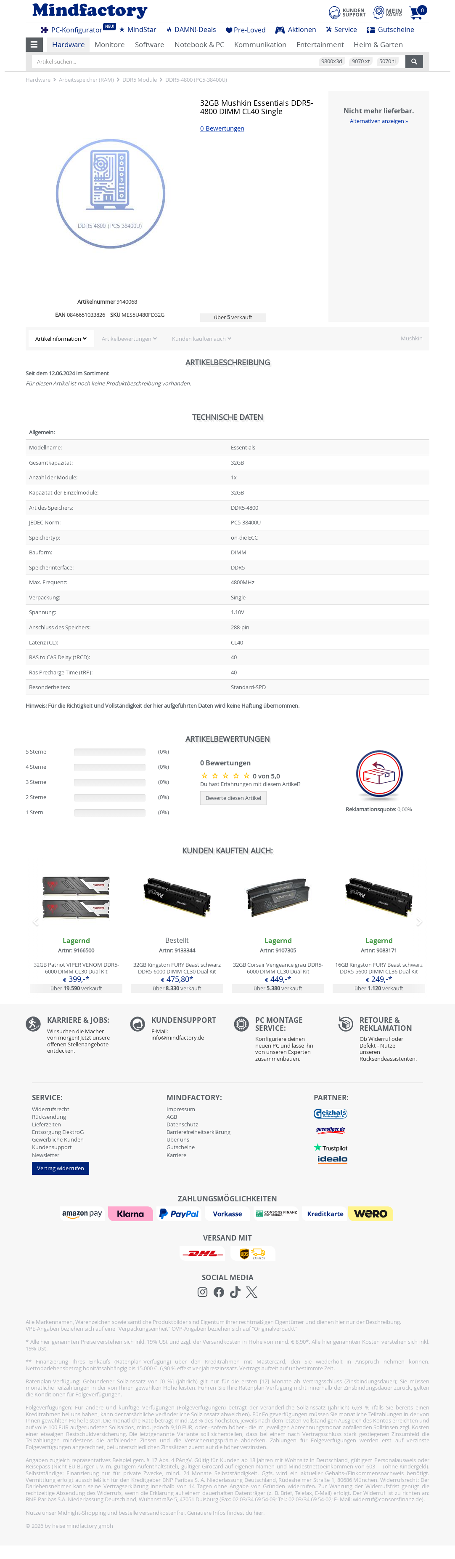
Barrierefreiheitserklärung (198, 1132)
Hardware (68, 44)
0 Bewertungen (222, 128)
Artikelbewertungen (126, 338)
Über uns (178, 1139)
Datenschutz (182, 1124)
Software (149, 44)
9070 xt (361, 61)
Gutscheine (390, 29)
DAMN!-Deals (191, 29)
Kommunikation (260, 44)
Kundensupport (52, 1147)
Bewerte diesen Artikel (233, 798)
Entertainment (320, 44)
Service (341, 29)
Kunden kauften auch (199, 338)
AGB (172, 1116)
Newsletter (45, 1155)
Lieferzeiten (46, 1124)
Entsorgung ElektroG (58, 1132)
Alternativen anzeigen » (379, 121)
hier (258, 1512)
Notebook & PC (200, 44)
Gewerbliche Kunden (58, 1139)
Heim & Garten (378, 44)
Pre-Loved (246, 30)
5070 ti (387, 61)
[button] (34, 44)
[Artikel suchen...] (218, 61)
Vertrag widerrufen (60, 1168)
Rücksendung (49, 1116)
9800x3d (331, 61)
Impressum (181, 1109)
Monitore (110, 44)
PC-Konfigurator (74, 29)
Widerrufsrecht (50, 1109)
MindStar (137, 29)
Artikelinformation (58, 338)
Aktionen (295, 29)
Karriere (176, 1155)
